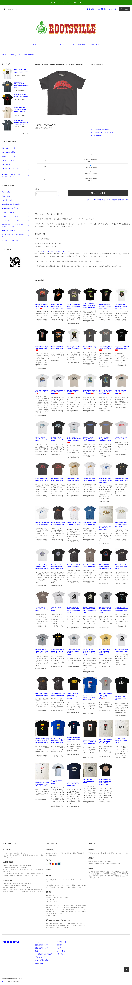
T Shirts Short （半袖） (15, 54)
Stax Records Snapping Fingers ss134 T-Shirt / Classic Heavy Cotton (73, 739)
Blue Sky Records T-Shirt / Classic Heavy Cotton (120, 392)
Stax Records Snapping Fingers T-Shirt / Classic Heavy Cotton (90, 697)
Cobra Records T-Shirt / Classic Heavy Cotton (89, 523)
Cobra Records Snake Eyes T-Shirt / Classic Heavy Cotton (105, 527)
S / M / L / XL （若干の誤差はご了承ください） (56, 251)
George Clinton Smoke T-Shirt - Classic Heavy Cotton (73, 306)
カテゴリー (47, 44)
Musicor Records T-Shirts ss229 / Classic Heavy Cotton (73, 783)
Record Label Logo (28, 54)
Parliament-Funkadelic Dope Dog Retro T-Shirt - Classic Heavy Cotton (74, 346)
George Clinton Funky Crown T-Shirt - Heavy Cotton (41, 306)
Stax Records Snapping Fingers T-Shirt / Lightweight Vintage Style (105, 696)
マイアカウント (61, 942)
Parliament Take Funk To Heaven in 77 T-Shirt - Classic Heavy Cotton (58, 346)
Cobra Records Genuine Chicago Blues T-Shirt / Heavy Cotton (90, 392)
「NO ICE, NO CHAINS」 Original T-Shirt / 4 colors (21, 95)
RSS (36, 963)
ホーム (34, 44)
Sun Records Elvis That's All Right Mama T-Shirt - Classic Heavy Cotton (90, 652)
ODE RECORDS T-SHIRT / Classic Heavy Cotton (121, 650)
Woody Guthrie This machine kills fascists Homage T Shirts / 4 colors (20, 110)
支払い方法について (41, 945)
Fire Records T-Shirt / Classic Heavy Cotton (121, 438)
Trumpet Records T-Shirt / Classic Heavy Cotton (58, 694)
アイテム (124, 9)
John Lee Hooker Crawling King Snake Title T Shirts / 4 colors (21, 122)
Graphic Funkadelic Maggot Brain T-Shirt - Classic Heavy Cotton (89, 305)
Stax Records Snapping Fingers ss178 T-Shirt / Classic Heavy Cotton (42, 740)
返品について (106, 200)
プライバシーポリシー (42, 957)
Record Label (12, 56)
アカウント (92, 9)
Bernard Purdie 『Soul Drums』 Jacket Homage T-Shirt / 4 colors (21, 71)
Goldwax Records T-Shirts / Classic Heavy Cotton (121, 566)
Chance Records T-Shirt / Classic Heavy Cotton (121, 479)
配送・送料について (41, 948)
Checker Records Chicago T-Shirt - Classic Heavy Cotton (89, 438)
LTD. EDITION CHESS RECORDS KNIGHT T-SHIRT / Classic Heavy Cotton (73, 609)
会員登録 (103, 9)
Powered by (14, 981)
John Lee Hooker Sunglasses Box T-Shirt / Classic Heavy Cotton (122, 347)
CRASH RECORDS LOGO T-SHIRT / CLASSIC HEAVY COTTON (72, 696)
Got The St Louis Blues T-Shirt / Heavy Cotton (41, 392)
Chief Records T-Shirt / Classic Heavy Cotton (73, 479)
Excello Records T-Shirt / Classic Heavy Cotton (58, 523)
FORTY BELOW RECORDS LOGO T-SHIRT (88, 781)
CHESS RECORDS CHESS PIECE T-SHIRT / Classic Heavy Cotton (74, 439)
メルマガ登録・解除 (79, 44)
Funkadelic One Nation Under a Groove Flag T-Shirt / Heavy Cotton (41, 347)
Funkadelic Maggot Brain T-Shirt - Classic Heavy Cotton (105, 306)
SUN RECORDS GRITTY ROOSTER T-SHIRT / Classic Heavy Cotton (58, 651)
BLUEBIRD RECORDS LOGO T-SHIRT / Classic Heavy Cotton (105, 480)
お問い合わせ (95, 44)
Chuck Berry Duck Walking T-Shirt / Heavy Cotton (89, 346)
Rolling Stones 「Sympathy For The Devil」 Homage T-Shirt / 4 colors (21, 84)
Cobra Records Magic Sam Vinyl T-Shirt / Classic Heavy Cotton (41, 566)
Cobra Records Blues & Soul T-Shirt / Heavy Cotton (58, 392)
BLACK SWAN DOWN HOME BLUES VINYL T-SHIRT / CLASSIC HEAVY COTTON (105, 782)
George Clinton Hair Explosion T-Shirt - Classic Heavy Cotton (57, 306)
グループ (62, 44)
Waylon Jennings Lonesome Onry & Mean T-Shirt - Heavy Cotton (105, 347)
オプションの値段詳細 (94, 200)
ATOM (41, 963)
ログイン (114, 9)
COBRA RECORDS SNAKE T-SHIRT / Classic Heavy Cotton (105, 566)
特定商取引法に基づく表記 (120, 200)
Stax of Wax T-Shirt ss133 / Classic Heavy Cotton (121, 698)
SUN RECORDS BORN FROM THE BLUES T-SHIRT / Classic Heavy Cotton (73, 652)
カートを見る (61, 951)
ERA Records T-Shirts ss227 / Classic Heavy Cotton (57, 781)
